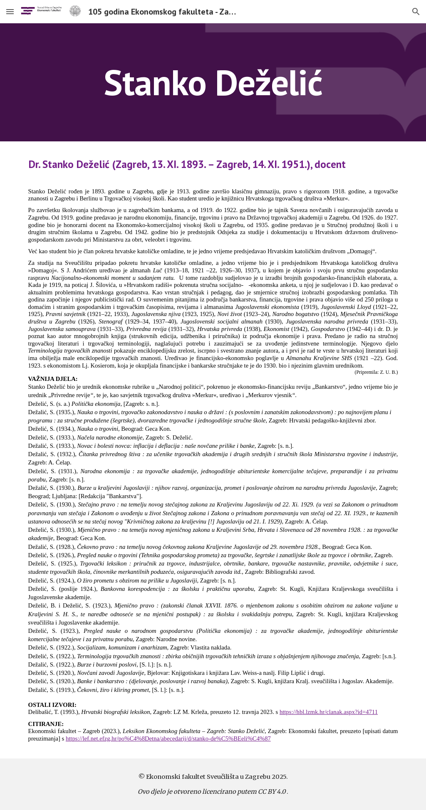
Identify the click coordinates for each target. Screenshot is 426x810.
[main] (213, 82)
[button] (10, 11)
